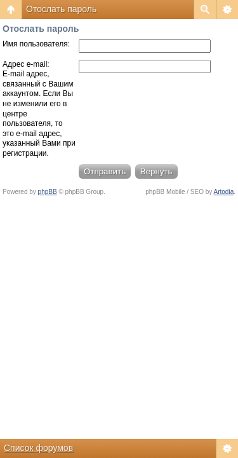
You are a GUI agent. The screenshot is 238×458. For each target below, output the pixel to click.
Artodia (224, 191)
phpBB (47, 191)
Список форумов (38, 448)
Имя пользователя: (36, 43)
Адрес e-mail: (26, 64)
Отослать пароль (61, 9)
